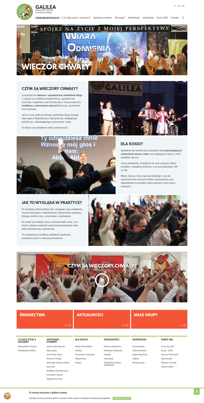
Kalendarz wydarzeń (113, 350)
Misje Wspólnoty (140, 354)
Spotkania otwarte (102, 17)
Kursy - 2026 (167, 350)
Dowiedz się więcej (122, 398)
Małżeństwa (80, 358)
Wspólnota (148, 17)
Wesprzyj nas (139, 362)
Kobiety (78, 350)
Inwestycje (108, 358)
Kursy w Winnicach (169, 354)
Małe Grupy (146, 315)
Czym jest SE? (167, 346)
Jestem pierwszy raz (56, 346)
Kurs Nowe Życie (54, 354)
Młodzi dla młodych (83, 346)
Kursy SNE (162, 17)
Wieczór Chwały (54, 358)
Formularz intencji (55, 375)
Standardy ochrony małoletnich (112, 363)
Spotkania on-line (54, 379)
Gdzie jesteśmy (139, 350)
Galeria (136, 358)
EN (179, 6)
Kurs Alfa (51, 367)
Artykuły (107, 354)
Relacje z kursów (169, 362)
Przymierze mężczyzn (85, 354)
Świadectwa (32, 315)
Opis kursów (166, 358)
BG (183, 6)
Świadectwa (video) (26, 350)
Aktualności (134, 17)
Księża (78, 362)
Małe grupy (52, 350)
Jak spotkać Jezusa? (27, 346)
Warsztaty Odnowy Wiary (58, 362)
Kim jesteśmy (139, 346)
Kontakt (175, 17)
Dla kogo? (120, 17)
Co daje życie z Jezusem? (77, 17)
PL (175, 6)
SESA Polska (167, 367)
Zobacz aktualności (112, 346)
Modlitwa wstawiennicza (57, 371)
